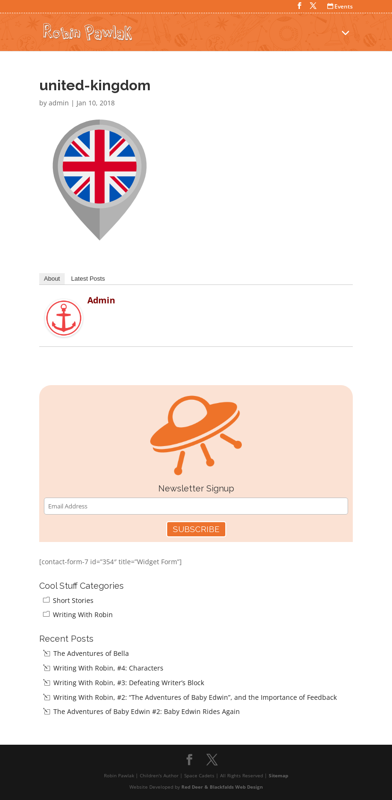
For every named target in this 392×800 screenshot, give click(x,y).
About (52, 278)
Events (340, 6)
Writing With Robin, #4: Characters (108, 667)
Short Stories (73, 600)
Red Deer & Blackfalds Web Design (222, 786)
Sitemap (278, 775)
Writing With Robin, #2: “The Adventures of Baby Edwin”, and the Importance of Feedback (195, 697)
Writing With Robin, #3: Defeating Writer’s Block (128, 682)
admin (59, 102)
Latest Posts (88, 278)
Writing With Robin (83, 614)
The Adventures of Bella (91, 653)
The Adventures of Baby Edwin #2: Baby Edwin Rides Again (146, 711)
